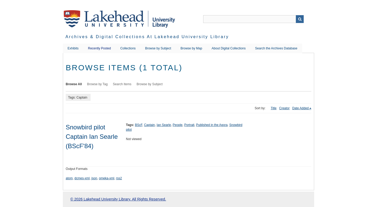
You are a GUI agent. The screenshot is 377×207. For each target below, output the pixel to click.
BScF (138, 125)
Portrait (189, 125)
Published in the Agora (212, 125)
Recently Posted (99, 48)
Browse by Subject (158, 48)
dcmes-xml (82, 178)
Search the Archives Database (276, 48)
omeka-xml (106, 178)
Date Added (300, 108)
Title (273, 108)
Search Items (122, 84)
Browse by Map (191, 48)
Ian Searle (164, 125)
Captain (149, 125)
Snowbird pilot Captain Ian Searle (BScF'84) (92, 137)
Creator (284, 108)
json (94, 178)
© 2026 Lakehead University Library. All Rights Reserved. (118, 199)
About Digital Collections (229, 48)
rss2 (119, 178)
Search (300, 19)
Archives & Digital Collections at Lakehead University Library (147, 36)
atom (69, 178)
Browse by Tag (97, 84)
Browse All (74, 84)
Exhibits (73, 48)
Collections (128, 48)
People (177, 125)
